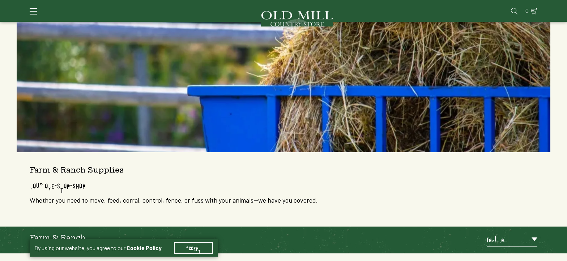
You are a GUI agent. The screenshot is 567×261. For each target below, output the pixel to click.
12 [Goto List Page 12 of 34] (373, 254)
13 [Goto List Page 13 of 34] (384, 254)
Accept (193, 239)
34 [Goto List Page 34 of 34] (449, 254)
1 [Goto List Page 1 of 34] (276, 254)
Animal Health (137, 14)
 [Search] (529, 14)
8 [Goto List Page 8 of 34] (330, 254)
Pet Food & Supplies (319, 14)
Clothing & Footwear (404, 14)
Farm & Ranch (478, 14)
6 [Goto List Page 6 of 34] (308, 254)
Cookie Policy (144, 239)
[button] (120, 63)
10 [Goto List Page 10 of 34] (352, 254)
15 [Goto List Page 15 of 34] (406, 254)
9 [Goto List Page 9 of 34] (341, 254)
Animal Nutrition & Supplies (225, 14)
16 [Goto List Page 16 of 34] (417, 254)
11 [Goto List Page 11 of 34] (363, 254)
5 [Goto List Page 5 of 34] (298, 254)
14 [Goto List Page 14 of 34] (395, 254)
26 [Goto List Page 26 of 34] (438, 254)
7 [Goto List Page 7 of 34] (319, 254)
